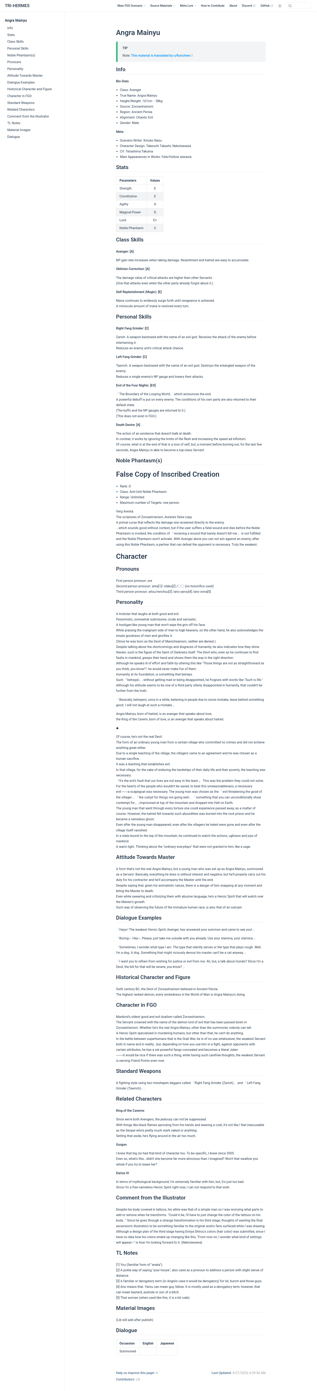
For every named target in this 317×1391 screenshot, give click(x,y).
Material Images (19, 130)
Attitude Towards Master (25, 75)
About (233, 5)
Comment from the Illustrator (28, 116)
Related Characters (21, 109)
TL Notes (13, 123)
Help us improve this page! (137, 1373)
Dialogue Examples (21, 82)
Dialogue (13, 137)
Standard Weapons (21, 103)
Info (10, 28)
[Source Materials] (162, 6)
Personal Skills (17, 48)
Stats (11, 35)
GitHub (267, 5)
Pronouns (14, 62)
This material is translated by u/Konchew (162, 55)
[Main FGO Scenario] (131, 6)
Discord (249, 5)
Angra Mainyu (16, 20)
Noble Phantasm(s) (21, 55)
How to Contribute (213, 5)
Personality (15, 69)
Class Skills (15, 41)
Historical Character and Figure (29, 89)
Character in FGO (19, 96)
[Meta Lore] (188, 6)
